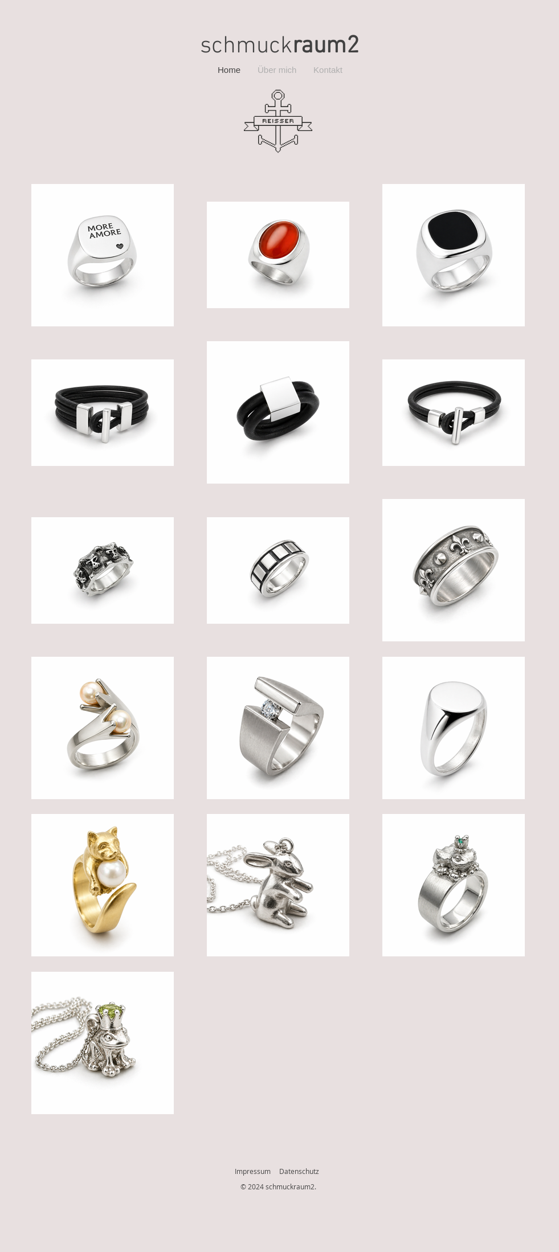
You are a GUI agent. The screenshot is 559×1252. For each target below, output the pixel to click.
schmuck (279, 46)
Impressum (253, 1171)
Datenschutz (299, 1171)
